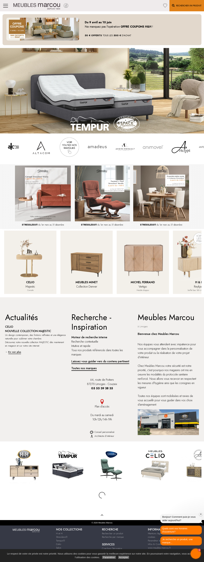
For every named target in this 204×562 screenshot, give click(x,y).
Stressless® (61, 524)
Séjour (59, 538)
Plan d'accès (102, 404)
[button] (196, 554)
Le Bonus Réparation (112, 543)
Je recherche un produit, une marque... (177, 541)
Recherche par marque (113, 524)
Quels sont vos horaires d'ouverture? (174, 530)
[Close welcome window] (201, 514)
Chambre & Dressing (66, 545)
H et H (59, 520)
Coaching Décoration (112, 535)
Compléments (62, 542)
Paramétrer (109, 557)
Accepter (123, 557)
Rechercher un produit (112, 520)
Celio (58, 531)
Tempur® (60, 528)
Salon (58, 535)
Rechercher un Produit (186, 5)
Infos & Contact (155, 531)
